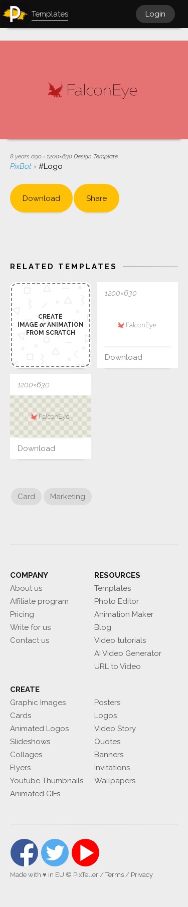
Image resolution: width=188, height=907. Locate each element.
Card (26, 496)
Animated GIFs (35, 793)
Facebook (24, 852)
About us (26, 588)
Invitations (112, 767)
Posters (107, 702)
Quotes (107, 741)
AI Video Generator (127, 653)
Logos (105, 715)
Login (155, 14)
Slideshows (30, 741)
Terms (114, 874)
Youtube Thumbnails (46, 780)
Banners (108, 754)
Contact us (29, 640)
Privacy (142, 874)
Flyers (20, 767)
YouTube (85, 852)
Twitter (55, 852)
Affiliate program (39, 601)
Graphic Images (38, 702)
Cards (20, 715)
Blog (102, 627)
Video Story (115, 728)
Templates (112, 588)
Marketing (67, 496)
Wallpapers (114, 780)
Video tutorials (120, 640)
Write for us (30, 627)
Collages (26, 754)
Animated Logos (39, 728)
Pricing (22, 614)
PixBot (22, 166)
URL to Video (117, 666)
